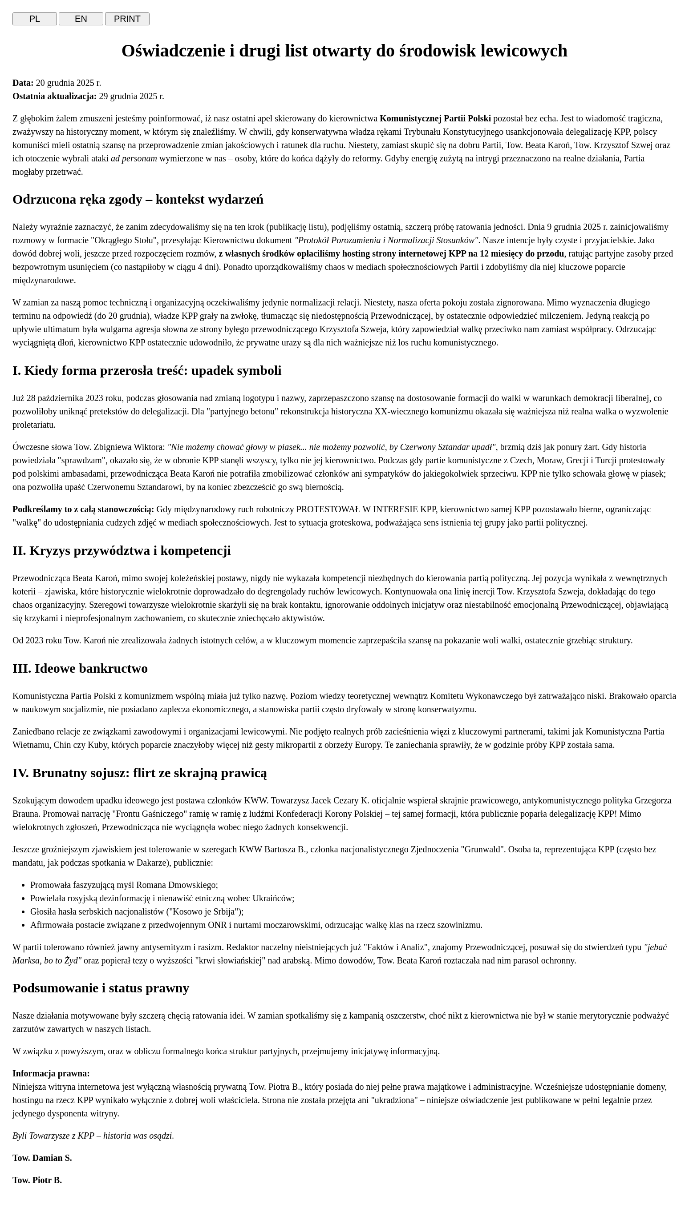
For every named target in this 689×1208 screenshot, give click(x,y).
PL (34, 19)
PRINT (127, 19)
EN (81, 19)
